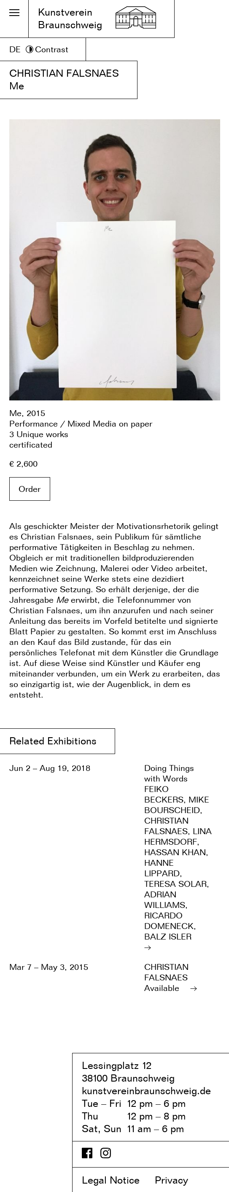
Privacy (178, 1180)
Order (29, 489)
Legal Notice (117, 1180)
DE (15, 49)
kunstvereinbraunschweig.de (146, 1091)
